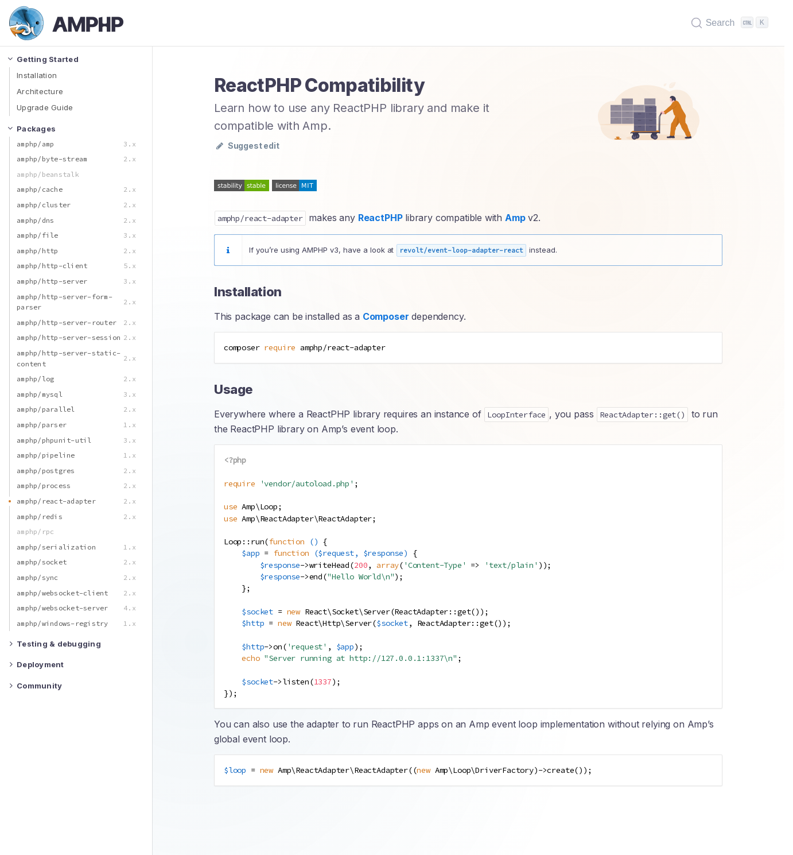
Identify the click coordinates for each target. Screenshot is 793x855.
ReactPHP (380, 217)
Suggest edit (247, 145)
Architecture (40, 91)
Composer (386, 316)
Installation (37, 75)
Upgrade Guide (45, 107)
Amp (515, 217)
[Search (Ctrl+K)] (730, 23)
